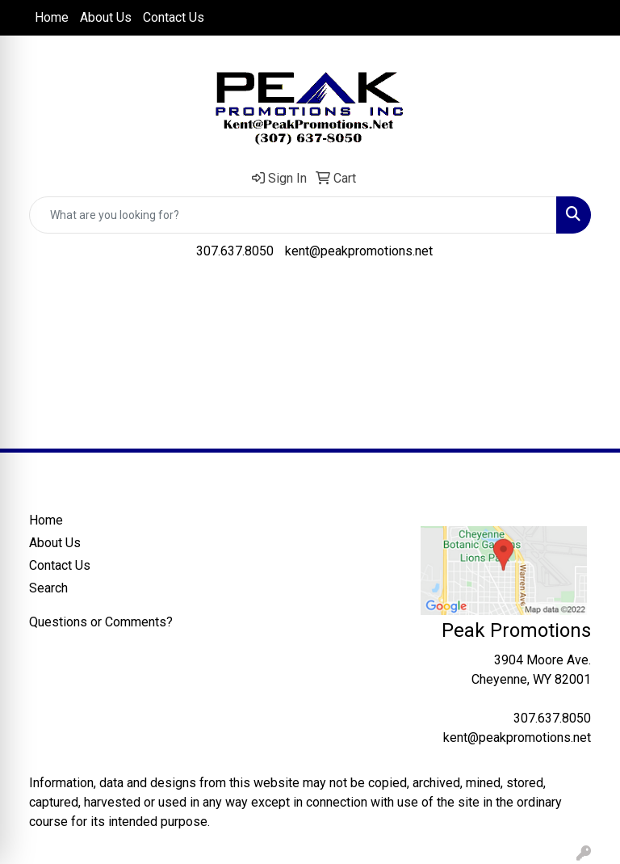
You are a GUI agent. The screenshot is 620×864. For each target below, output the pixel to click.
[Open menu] (588, 298)
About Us (106, 17)
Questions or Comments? (101, 622)
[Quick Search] (293, 215)
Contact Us (173, 17)
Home (52, 17)
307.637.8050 (235, 251)
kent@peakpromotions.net (359, 251)
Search (48, 588)
